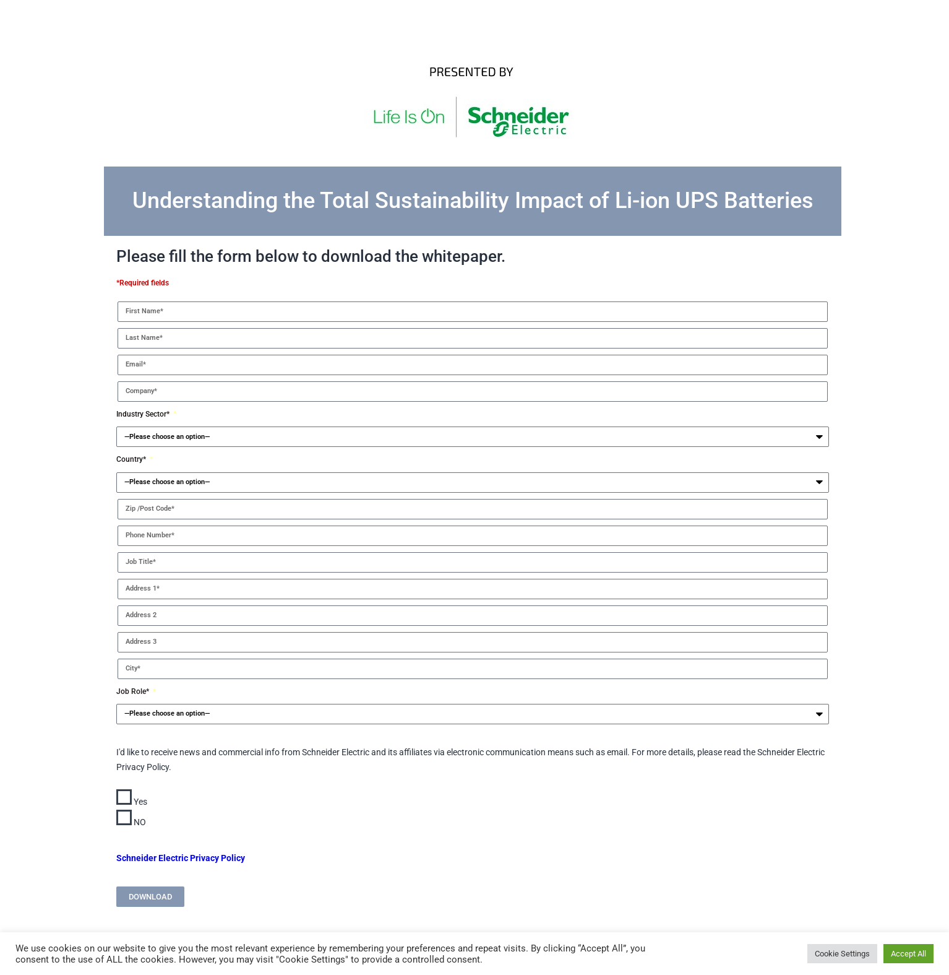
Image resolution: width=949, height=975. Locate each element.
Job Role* (133, 691)
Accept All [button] (908, 953)
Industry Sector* (143, 414)
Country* (132, 459)
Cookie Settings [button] (842, 953)
